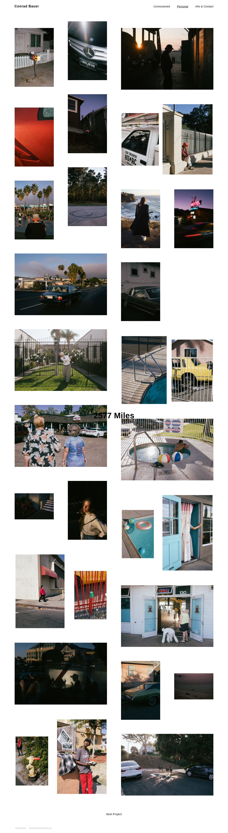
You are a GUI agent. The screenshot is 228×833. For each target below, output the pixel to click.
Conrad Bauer (27, 6)
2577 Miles (113, 415)
